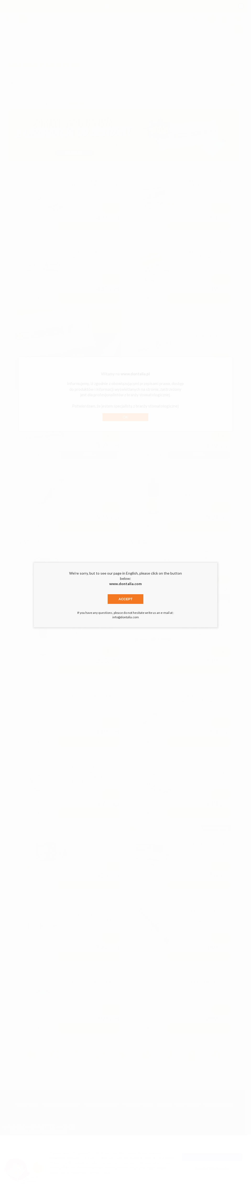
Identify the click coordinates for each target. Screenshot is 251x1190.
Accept (125, 599)
